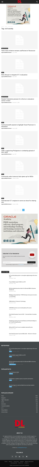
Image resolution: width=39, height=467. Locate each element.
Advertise (22, 461)
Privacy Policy (16, 461)
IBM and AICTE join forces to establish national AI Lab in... (21, 327)
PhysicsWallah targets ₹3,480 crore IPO (17, 281)
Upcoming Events (14, 463)
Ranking (11, 373)
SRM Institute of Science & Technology (17, 301)
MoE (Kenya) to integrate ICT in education (14, 75)
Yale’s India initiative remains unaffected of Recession (18, 50)
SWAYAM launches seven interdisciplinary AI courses (20, 307)
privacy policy (21, 264)
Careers (5, 461)
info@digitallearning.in (22, 447)
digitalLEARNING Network (6, 52)
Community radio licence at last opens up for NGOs (17, 176)
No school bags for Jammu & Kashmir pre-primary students (21, 385)
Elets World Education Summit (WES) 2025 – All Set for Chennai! (22, 333)
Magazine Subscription (29, 461)
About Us (10, 461)
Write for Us (20, 463)
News (3, 72)
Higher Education (5, 48)
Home (2, 26)
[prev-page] (15, 210)
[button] (2, 2)
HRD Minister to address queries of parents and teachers (21, 378)
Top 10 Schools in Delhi (14, 372)
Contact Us (26, 463)
